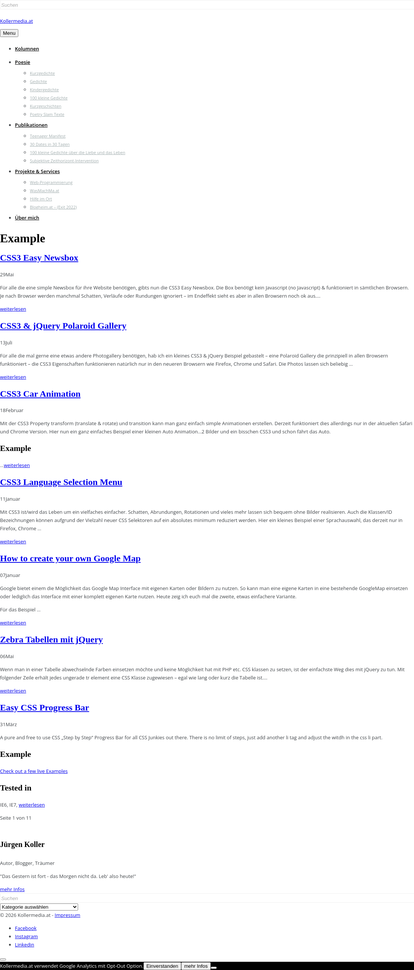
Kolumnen (27, 48)
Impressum (67, 915)
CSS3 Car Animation (40, 394)
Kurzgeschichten (45, 106)
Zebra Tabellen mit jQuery (51, 639)
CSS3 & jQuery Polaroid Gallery (63, 326)
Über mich (27, 217)
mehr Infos (12, 889)
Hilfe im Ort (41, 199)
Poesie (22, 62)
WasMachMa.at (44, 190)
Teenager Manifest (47, 136)
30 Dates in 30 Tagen (50, 144)
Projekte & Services (37, 171)
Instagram (26, 936)
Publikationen (31, 125)
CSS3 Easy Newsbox (39, 258)
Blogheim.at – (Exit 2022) (53, 207)
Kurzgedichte (42, 73)
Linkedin (24, 944)
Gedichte (38, 81)
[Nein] (214, 968)
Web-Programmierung (51, 182)
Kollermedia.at (16, 21)
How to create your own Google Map (70, 558)
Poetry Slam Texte (47, 114)
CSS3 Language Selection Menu (61, 482)
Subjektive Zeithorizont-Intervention (64, 160)
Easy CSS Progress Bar (44, 707)
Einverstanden (162, 966)
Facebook (26, 928)
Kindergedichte (44, 89)
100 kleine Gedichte (49, 98)
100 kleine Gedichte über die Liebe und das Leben (77, 152)
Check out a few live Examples (34, 771)
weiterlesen (13, 309)
